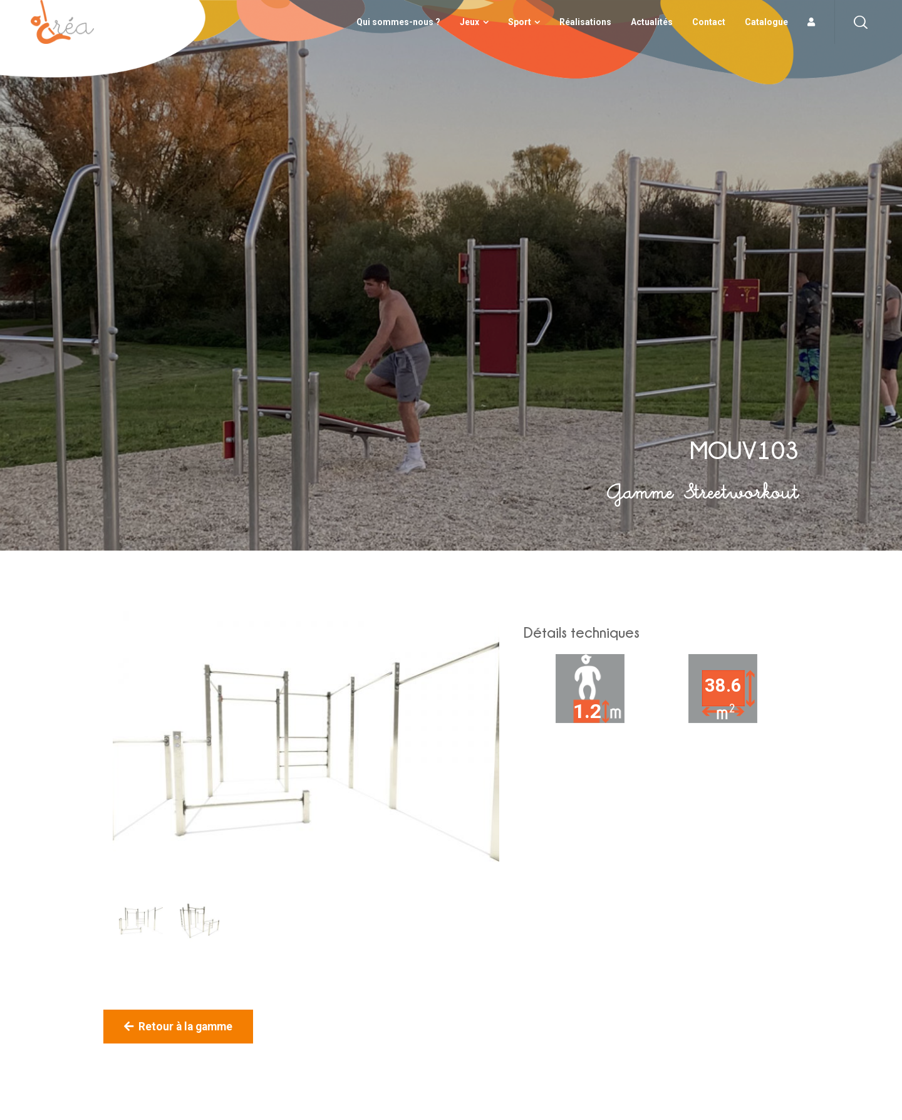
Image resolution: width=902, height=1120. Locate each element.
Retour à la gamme (178, 1026)
